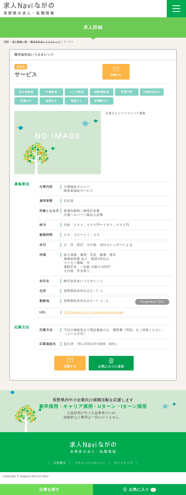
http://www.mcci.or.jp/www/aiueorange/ (94, 312)
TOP (6, 41)
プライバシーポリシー (90, 462)
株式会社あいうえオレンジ (45, 41)
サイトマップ (123, 462)
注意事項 (59, 462)
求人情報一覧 (19, 41)
